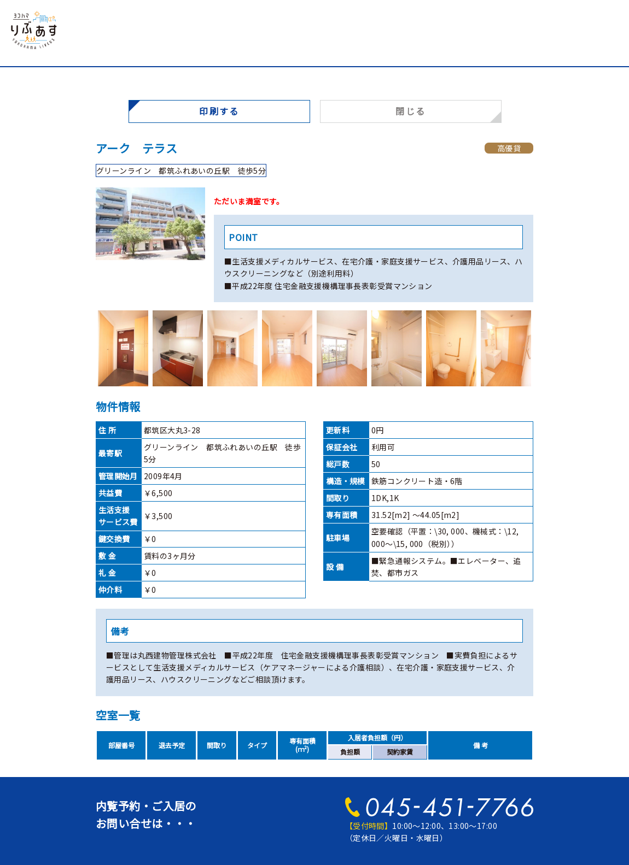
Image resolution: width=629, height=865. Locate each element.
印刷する (219, 110)
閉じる (410, 110)
